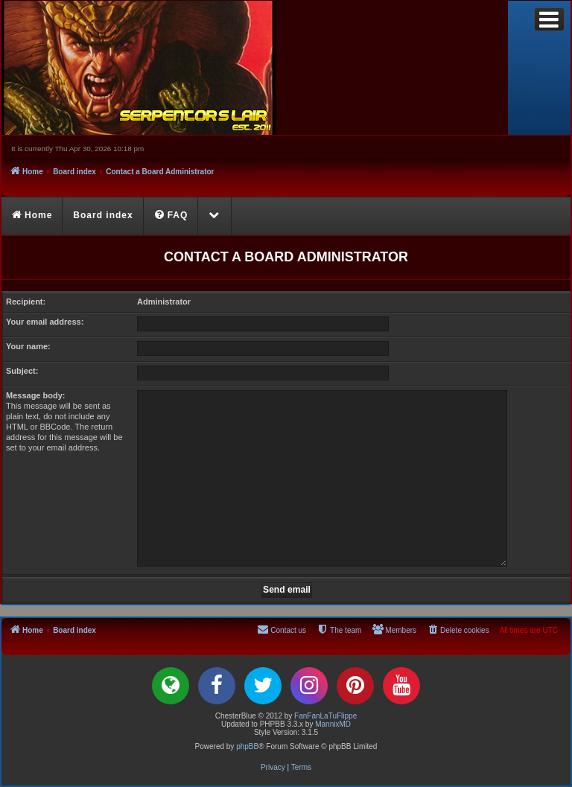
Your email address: (44, 321)
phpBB (247, 746)
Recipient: (25, 301)
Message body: (35, 395)
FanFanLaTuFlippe (325, 716)
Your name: (28, 346)
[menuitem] (171, 216)
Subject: (22, 370)
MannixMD (333, 724)
